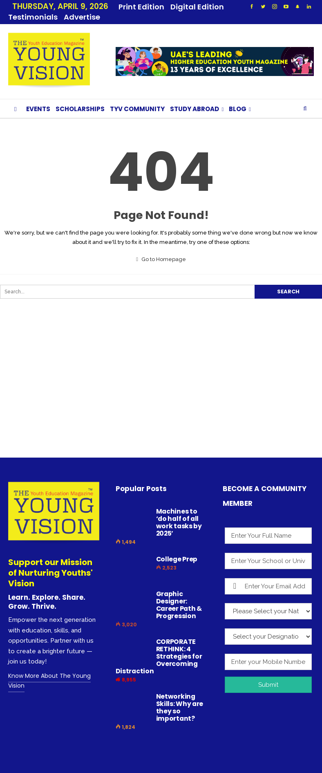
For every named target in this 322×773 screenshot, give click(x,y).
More (182, 7)
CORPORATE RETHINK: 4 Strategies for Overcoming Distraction (159, 646)
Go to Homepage (161, 249)
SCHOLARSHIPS (80, 99)
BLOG (237, 99)
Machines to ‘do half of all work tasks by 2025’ (179, 512)
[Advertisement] (157, 385)
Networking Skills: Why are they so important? (179, 697)
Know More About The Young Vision (49, 671)
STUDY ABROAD (194, 99)
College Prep (176, 549)
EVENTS (38, 99)
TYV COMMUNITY (137, 99)
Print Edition (141, 7)
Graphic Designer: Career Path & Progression (179, 595)
